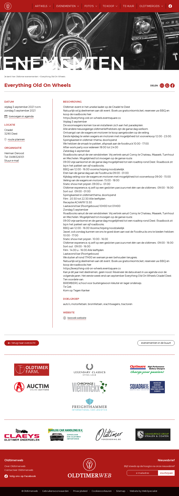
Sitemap (120, 491)
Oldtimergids (149, 6)
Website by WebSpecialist (143, 491)
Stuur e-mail (11, 160)
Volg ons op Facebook (22, 476)
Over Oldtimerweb (14, 466)
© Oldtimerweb (30, 491)
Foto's (89, 6)
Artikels (41, 6)
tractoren (126, 304)
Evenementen (66, 6)
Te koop (108, 6)
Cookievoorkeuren (102, 491)
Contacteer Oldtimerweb (18, 470)
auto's (66, 304)
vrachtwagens (111, 304)
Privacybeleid (80, 491)
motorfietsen (79, 304)
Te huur (128, 6)
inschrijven (166, 473)
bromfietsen (95, 304)
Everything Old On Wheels (52, 76)
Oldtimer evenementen (27, 76)
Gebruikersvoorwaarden (55, 491)
